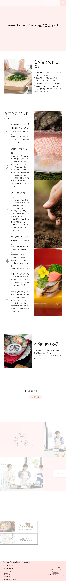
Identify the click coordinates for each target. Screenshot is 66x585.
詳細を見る (35, 397)
